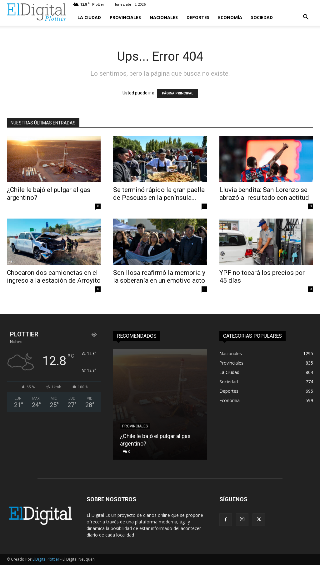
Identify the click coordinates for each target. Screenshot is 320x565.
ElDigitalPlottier (45, 559)
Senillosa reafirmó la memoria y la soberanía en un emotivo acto (160, 276)
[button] (305, 18)
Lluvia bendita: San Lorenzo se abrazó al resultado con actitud (264, 193)
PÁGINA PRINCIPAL (177, 93)
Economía (230, 17)
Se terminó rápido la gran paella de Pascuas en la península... (159, 193)
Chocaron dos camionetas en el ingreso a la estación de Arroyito (54, 276)
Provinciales (125, 17)
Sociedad (262, 17)
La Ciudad (89, 17)
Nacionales (164, 17)
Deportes (198, 17)
